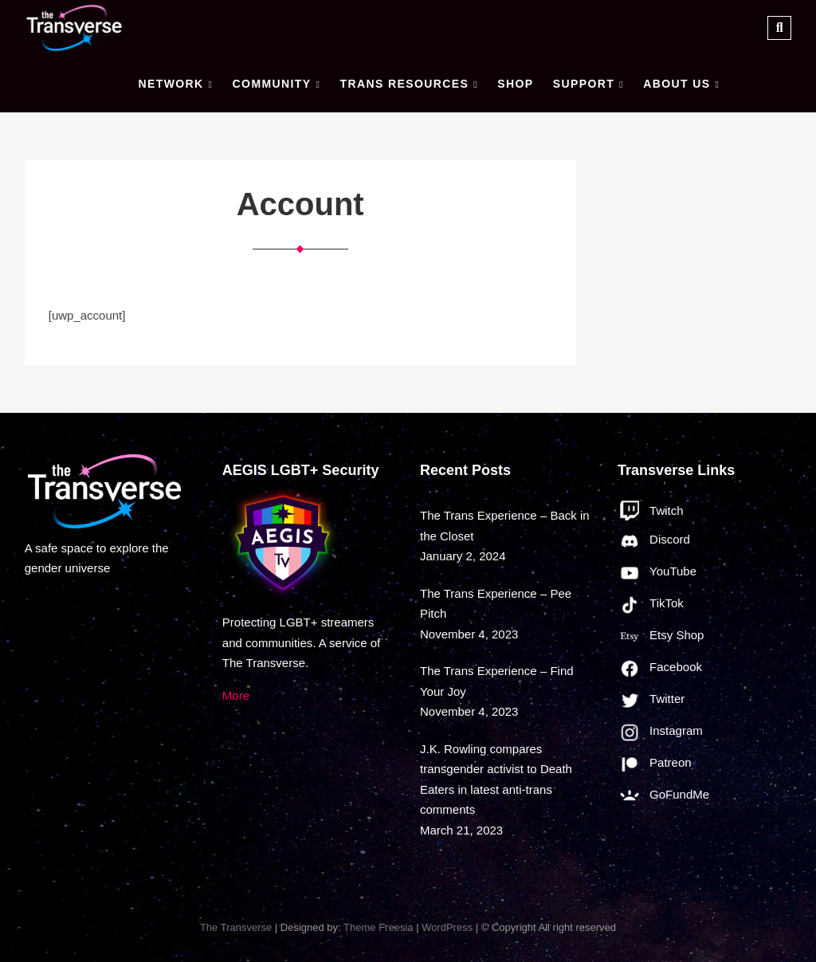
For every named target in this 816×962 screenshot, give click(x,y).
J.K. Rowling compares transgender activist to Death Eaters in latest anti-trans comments (496, 779)
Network (170, 83)
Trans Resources (404, 83)
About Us (676, 83)
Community (272, 83)
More (235, 695)
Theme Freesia (378, 927)
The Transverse (236, 927)
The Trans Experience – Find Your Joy (497, 681)
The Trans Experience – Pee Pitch (495, 604)
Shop (515, 83)
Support (583, 83)
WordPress (447, 927)
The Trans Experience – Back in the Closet (505, 525)
